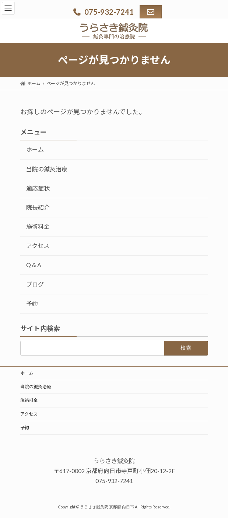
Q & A (33, 265)
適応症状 (38, 188)
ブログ (35, 284)
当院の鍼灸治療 (46, 168)
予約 (32, 303)
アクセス (37, 245)
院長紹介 (38, 207)
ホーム (35, 149)
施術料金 (38, 226)
